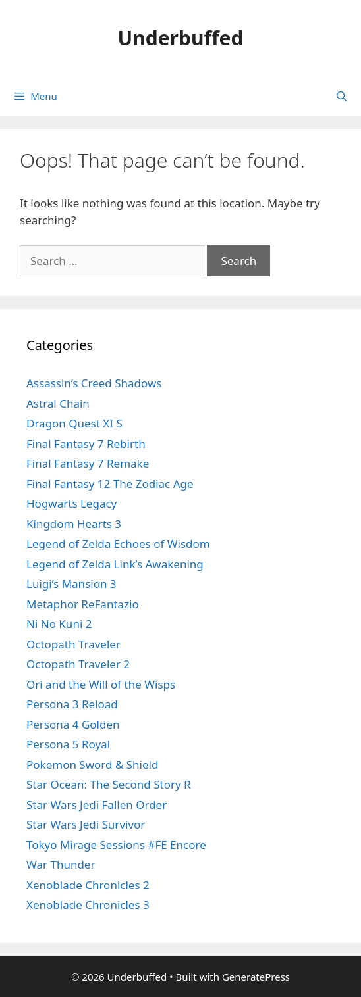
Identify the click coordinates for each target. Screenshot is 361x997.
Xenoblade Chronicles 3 (88, 904)
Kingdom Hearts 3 (73, 523)
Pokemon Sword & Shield (92, 764)
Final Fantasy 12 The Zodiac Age (110, 483)
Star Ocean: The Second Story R (108, 784)
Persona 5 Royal (68, 744)
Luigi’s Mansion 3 (71, 583)
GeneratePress (256, 976)
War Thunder (60, 864)
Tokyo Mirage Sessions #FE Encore (116, 844)
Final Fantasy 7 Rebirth (86, 443)
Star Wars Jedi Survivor (85, 824)
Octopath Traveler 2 (78, 663)
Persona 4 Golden (73, 724)
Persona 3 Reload (72, 704)
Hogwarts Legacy (71, 503)
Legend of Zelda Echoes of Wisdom (118, 543)
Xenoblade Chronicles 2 (88, 884)
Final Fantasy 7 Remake (87, 463)
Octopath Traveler (73, 644)
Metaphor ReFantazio (82, 604)
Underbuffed (181, 37)
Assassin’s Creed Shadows (93, 383)
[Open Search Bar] (341, 96)
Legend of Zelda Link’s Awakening (115, 563)
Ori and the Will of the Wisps (100, 684)
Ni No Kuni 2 (59, 623)
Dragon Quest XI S (74, 423)
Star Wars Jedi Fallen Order (96, 804)
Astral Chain (58, 403)
